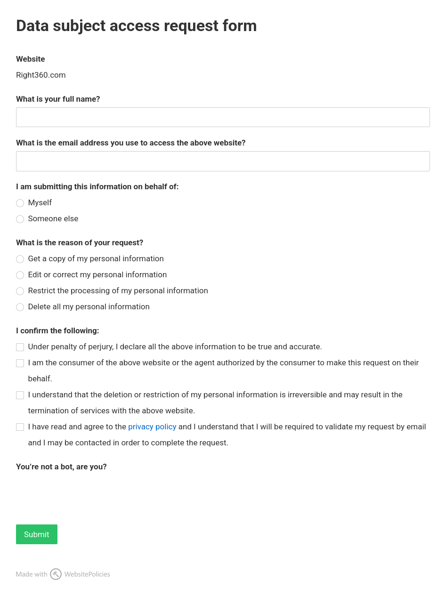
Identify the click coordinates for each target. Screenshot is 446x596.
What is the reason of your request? (79, 242)
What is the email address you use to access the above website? (131, 142)
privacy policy (152, 426)
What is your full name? (58, 99)
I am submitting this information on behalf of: (97, 186)
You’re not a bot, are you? (61, 466)
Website (30, 59)
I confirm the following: (57, 330)
